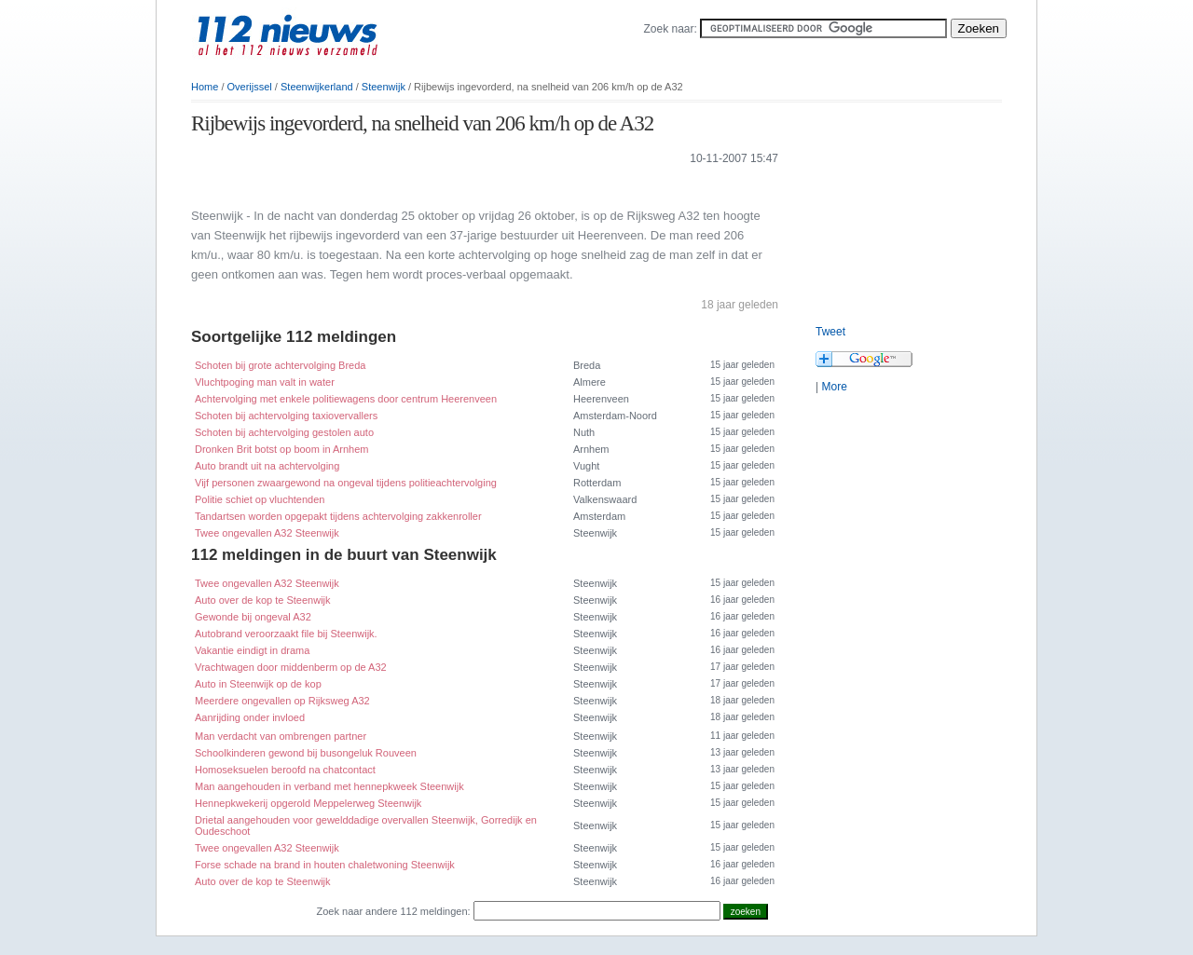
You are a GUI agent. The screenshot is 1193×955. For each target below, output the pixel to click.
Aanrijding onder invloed (250, 717)
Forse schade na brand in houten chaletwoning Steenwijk (325, 864)
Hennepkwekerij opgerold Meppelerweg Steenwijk (308, 803)
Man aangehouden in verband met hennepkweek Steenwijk (329, 786)
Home (204, 86)
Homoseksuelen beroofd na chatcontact (285, 769)
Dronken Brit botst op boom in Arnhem (281, 449)
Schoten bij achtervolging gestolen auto (284, 432)
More (833, 386)
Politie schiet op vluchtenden (259, 499)
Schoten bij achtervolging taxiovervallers (286, 415)
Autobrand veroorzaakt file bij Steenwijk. (286, 633)
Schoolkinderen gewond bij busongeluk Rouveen (306, 752)
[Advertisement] (409, 185)
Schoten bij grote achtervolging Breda (280, 365)
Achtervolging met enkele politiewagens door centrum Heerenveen (346, 398)
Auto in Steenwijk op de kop (258, 683)
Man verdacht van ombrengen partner (280, 736)
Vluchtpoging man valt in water (265, 382)
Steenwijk (383, 86)
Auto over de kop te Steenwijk (263, 600)
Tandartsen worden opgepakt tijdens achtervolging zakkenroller (338, 516)
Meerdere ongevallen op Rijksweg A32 (282, 700)
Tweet (830, 331)
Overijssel (249, 86)
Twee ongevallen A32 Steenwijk (267, 533)
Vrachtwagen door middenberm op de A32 (291, 667)
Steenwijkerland (317, 86)
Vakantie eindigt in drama (252, 650)
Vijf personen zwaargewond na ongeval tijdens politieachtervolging (346, 482)
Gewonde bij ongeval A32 (253, 616)
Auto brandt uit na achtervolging (267, 465)
